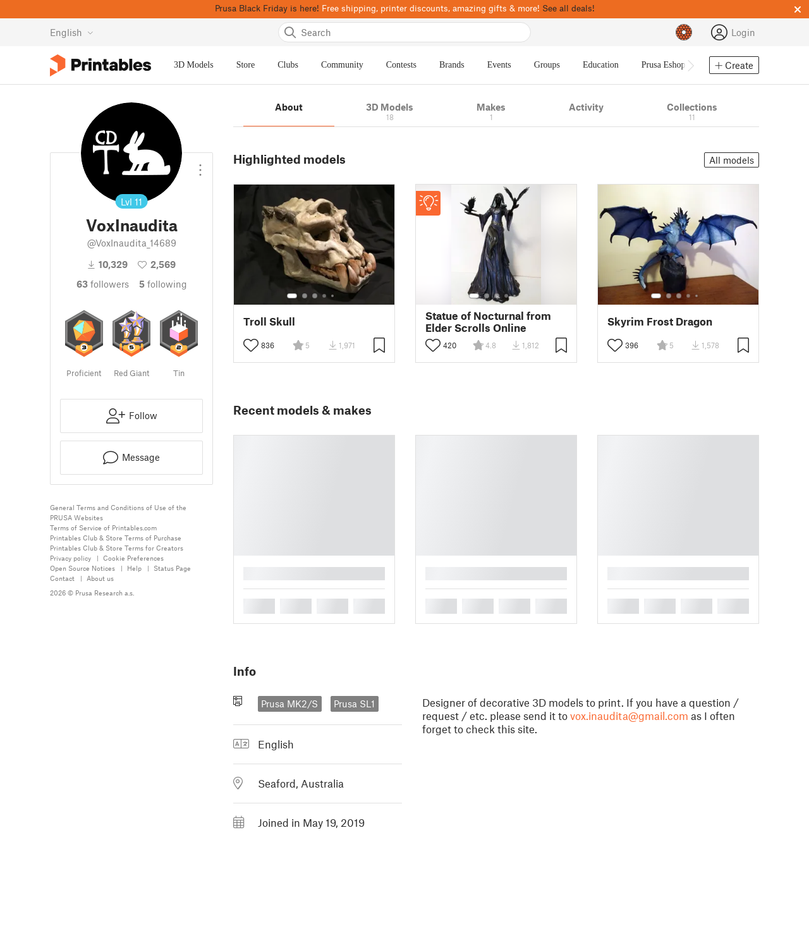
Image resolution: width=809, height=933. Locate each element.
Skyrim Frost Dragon (659, 321)
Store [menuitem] (245, 65)
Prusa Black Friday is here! (267, 8)
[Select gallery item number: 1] (292, 295)
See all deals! (568, 8)
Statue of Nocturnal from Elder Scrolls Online (488, 322)
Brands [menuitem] (452, 65)
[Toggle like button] (251, 345)
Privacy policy (70, 558)
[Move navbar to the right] (690, 65)
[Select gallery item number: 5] (333, 295)
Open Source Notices (82, 568)
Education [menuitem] (601, 65)
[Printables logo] (100, 65)
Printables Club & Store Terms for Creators (116, 548)
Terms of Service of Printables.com (103, 527)
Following (163, 284)
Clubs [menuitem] (287, 65)
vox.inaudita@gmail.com (629, 715)
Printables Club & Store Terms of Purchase (115, 538)
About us (100, 578)
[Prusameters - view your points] (684, 32)
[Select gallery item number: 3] (314, 295)
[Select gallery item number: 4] (324, 295)
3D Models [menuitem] (194, 65)
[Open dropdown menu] (200, 165)
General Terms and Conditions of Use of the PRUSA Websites (118, 512)
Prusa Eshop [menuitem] (664, 65)
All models (731, 160)
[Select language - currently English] (72, 32)
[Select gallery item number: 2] (304, 295)
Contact (62, 578)
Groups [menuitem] (547, 65)
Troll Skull (269, 321)
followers (102, 284)
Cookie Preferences (133, 558)
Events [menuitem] (499, 65)
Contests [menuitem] (401, 65)
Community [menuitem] (342, 65)
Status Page (172, 568)
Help (134, 568)
